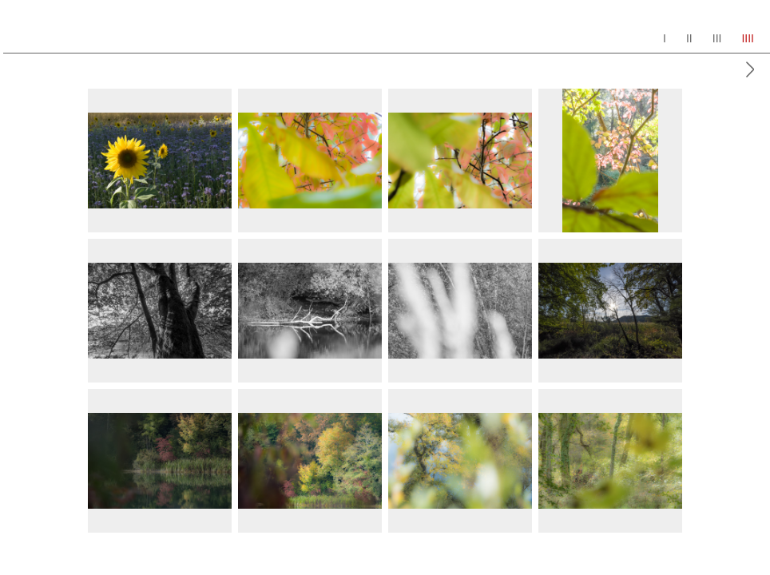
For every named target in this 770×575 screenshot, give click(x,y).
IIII (747, 38)
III (717, 38)
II (689, 38)
